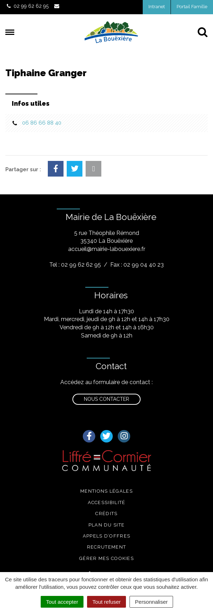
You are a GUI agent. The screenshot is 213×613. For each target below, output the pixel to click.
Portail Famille (192, 6)
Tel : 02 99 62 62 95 (75, 264)
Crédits (106, 513)
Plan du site (106, 525)
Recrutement (106, 547)
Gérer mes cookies (106, 558)
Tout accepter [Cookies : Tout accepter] (62, 602)
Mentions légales (106, 491)
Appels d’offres (107, 536)
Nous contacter (106, 399)
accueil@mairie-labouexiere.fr (106, 249)
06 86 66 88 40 (41, 123)
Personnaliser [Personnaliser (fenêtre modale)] (151, 602)
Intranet (156, 6)
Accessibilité (107, 502)
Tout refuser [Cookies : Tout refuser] (106, 602)
